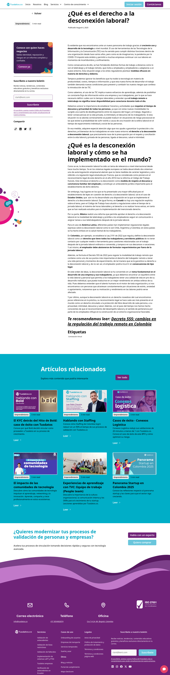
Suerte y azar (66, 651)
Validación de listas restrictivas (44, 646)
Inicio (27, 4)
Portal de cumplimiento (70, 667)
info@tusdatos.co (21, 621)
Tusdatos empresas (45, 663)
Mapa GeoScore (67, 671)
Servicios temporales (69, 647)
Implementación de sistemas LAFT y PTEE (45, 657)
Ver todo (122, 377)
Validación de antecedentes (42, 639)
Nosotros (37, 4)
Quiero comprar (142, 542)
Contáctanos (154, 4)
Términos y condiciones (94, 649)
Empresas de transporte (70, 642)
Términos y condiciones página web (94, 655)
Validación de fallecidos (46, 652)
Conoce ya (24, 66)
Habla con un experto (142, 535)
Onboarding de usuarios (70, 638)
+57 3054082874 (56, 621)
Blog (46, 4)
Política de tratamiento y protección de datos (94, 643)
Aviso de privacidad (92, 638)
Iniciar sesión (134, 4)
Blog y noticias (66, 662)
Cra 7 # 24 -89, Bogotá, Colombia (100, 621)
